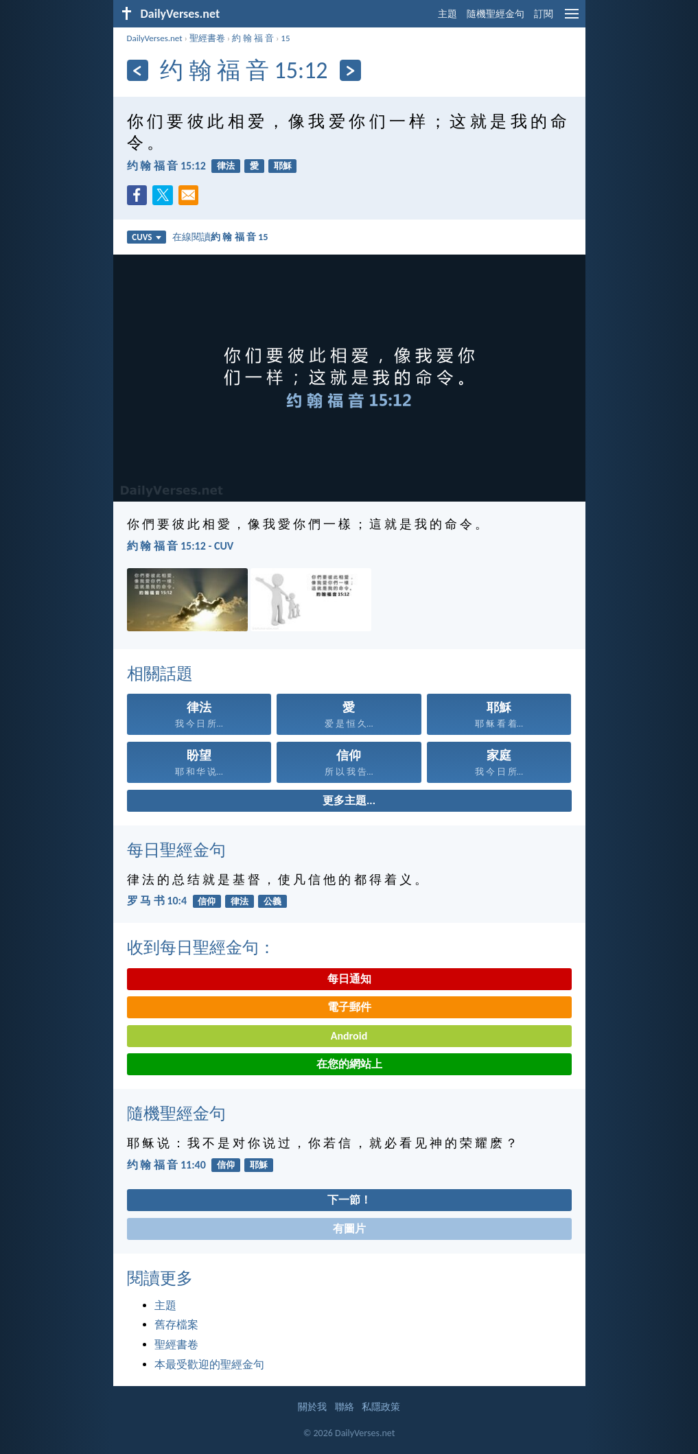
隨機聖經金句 (495, 14)
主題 (447, 14)
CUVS (146, 237)
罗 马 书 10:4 (157, 900)
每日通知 (349, 978)
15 (285, 38)
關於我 (312, 1407)
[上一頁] (137, 70)
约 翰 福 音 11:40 (166, 1164)
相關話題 (160, 673)
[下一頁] (350, 70)
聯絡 (344, 1407)
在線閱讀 (220, 237)
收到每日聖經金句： (201, 947)
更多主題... (349, 800)
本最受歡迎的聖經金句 (209, 1364)
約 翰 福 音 (253, 38)
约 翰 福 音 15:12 (166, 165)
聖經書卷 (207, 38)
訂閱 (543, 14)
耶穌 (283, 166)
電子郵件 (349, 1006)
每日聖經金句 (176, 850)
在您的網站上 (349, 1063)
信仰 (207, 901)
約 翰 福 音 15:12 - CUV (180, 545)
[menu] (571, 19)
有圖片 (349, 1228)
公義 (272, 901)
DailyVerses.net (155, 38)
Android (349, 1035)
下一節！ (349, 1199)
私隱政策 (381, 1407)
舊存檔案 (176, 1324)
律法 (226, 166)
